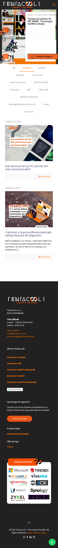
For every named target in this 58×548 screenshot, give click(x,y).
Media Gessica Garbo (36, 533)
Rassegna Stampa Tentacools (22, 104)
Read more (46, 176)
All (14, 68)
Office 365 (43, 90)
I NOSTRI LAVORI (40, 82)
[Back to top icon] (29, 522)
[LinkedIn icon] (31, 537)
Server (46, 104)
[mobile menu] (53, 4)
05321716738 (13, 330)
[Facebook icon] (27, 537)
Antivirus (27, 68)
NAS (29, 90)
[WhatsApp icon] (24, 537)
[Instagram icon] (34, 537)
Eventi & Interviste (18, 82)
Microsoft (14, 90)
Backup (41, 68)
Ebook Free (37, 75)
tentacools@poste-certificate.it (21, 336)
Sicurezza (29, 111)
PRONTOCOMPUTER (29, 97)
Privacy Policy (16, 389)
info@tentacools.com (16, 333)
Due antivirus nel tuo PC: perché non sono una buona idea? (26, 167)
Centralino (20, 75)
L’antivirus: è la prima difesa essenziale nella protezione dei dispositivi (28, 234)
